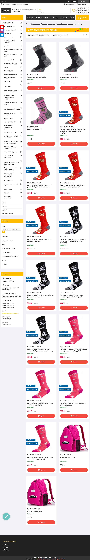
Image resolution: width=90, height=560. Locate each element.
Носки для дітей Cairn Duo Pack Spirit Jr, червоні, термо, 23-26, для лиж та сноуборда (72, 131)
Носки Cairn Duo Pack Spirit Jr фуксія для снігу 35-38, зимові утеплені (40, 458)
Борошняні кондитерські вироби (11, 184)
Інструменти (7, 33)
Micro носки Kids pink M (67, 457)
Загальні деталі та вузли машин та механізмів (11, 142)
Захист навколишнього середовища (10, 85)
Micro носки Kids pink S (34, 511)
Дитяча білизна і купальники (64, 24)
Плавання (6, 192)
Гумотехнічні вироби (10, 122)
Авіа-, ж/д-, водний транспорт (9, 41)
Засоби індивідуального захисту (11, 103)
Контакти (64, 17)
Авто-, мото (7, 81)
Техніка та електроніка (10, 74)
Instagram (6, 550)
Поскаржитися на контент (43, 559)
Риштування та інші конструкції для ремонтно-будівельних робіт (11, 162)
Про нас (55, 17)
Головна (30, 17)
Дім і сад (6, 46)
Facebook (5, 545)
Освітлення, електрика (10, 132)
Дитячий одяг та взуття (48, 24)
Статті (4, 202)
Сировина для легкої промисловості (10, 147)
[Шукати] (40, 9)
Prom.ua (54, 557)
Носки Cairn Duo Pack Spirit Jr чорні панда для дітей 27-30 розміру (40, 296)
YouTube (5, 547)
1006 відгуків (73, 1)
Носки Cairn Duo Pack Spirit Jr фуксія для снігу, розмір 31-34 (73, 404)
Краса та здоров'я (9, 70)
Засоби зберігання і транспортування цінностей (9, 97)
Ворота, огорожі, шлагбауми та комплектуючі (8, 175)
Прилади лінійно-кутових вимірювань (11, 137)
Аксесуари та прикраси (10, 30)
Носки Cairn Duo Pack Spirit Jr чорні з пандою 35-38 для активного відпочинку (40, 350)
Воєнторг (6, 67)
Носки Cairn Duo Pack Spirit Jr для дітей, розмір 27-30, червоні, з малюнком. (40, 186)
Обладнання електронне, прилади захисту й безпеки (12, 108)
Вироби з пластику (9, 118)
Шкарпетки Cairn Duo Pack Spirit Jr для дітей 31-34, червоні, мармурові (72, 186)
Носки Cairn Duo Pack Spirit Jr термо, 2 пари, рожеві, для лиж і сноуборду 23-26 (73, 350)
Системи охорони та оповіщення (9, 114)
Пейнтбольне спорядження (8, 197)
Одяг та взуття (35, 24)
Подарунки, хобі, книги (10, 63)
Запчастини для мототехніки (8, 156)
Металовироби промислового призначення (8, 127)
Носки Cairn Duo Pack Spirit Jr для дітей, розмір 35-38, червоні (40, 240)
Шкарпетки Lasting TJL (34, 129)
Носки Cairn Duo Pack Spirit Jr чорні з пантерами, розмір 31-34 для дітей (71, 296)
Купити (43, 88)
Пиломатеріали (8, 180)
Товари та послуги (42, 17)
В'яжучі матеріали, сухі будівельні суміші (10, 168)
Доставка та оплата (8, 213)
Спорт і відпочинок (9, 26)
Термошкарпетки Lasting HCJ (36, 77)
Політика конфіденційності (57, 559)
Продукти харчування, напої (10, 55)
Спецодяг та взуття (9, 77)
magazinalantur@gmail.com (10, 313)
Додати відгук (83, 4)
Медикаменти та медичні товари (11, 50)
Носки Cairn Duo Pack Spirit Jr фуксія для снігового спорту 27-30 (40, 404)
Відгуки (4, 210)
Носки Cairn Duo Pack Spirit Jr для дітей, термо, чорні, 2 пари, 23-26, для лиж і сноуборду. (72, 241)
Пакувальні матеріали (10, 152)
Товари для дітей (9, 60)
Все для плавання (9, 189)
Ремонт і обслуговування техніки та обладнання (11, 91)
